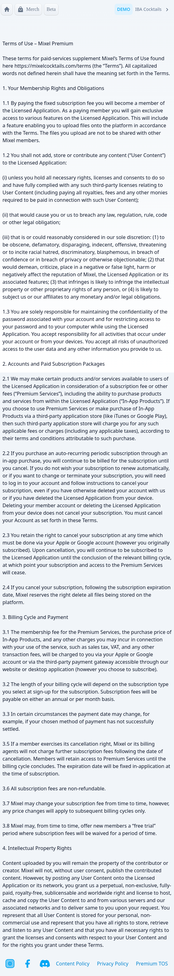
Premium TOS (152, 963)
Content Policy (73, 963)
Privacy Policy (112, 963)
